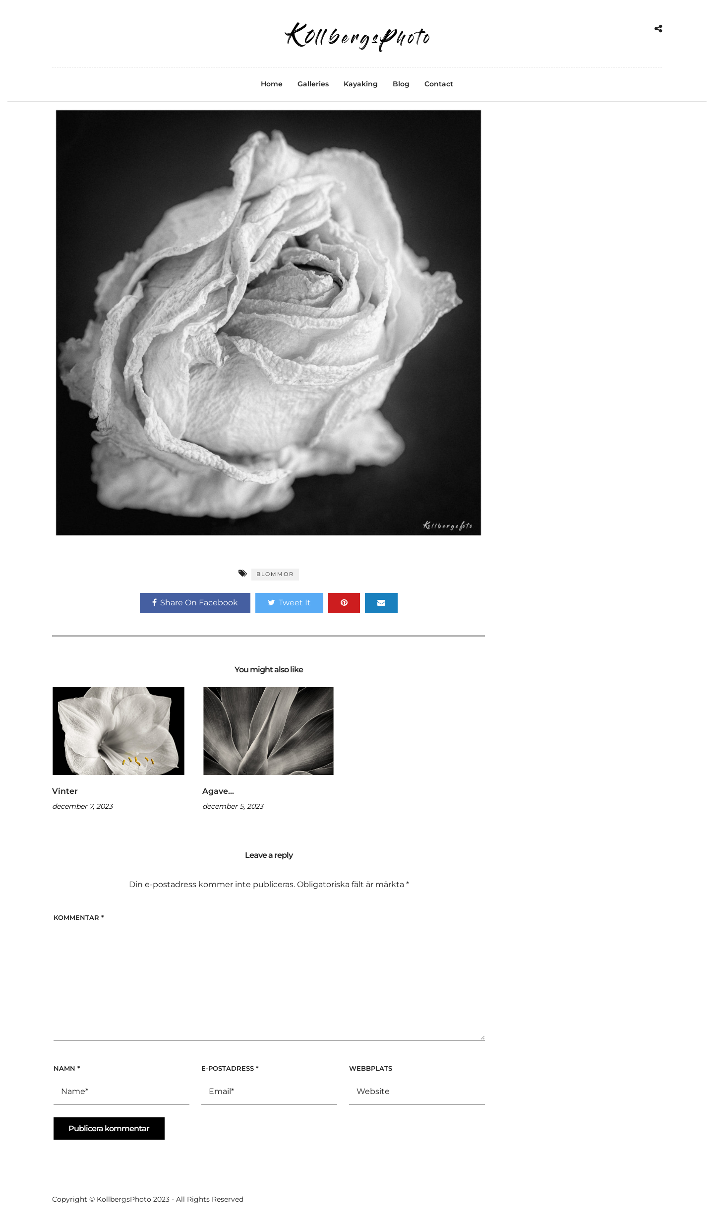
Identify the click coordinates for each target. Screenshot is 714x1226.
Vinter (65, 791)
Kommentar (79, 917)
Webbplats (370, 1068)
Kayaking (361, 83)
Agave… (218, 791)
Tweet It (289, 602)
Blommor (275, 574)
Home (272, 83)
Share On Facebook (195, 602)
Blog (401, 83)
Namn (67, 1068)
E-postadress (229, 1068)
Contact (438, 83)
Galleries (313, 83)
